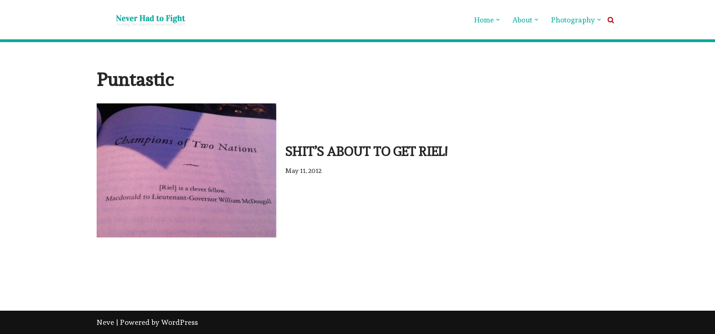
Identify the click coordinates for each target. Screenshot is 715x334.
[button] (498, 20)
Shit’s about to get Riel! (366, 151)
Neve (105, 322)
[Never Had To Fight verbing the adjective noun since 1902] (142, 19)
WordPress (179, 322)
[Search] (610, 19)
